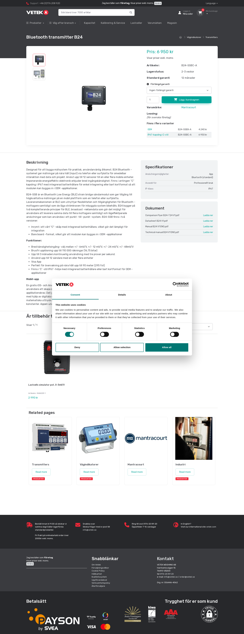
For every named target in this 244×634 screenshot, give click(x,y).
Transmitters (212, 37)
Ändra (158, 3)
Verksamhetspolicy (101, 582)
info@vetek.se (89, 529)
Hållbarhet (97, 573)
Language (211, 3)
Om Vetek (96, 564)
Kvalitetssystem (99, 576)
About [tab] (168, 294)
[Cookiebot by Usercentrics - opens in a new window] (175, 284)
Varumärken (155, 22)
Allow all (166, 347)
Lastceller (136, 22)
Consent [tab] (75, 294)
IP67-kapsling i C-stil (158, 134)
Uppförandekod (99, 579)
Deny (77, 347)
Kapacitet (89, 22)
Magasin (172, 22)
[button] (209, 613)
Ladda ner (208, 215)
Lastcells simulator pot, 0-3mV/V (46, 385)
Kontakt (165, 558)
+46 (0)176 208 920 (50, 3)
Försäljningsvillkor (100, 567)
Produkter (34, 22)
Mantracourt (188, 107)
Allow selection (121, 347)
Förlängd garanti (158, 84)
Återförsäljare (98, 585)
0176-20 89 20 (167, 573)
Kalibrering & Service (113, 22)
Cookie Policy (98, 570)
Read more (41, 471)
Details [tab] (122, 294)
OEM (150, 129)
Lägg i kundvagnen (186, 99)
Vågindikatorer (194, 37)
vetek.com (211, 526)
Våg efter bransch (61, 22)
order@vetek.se (187, 576)
